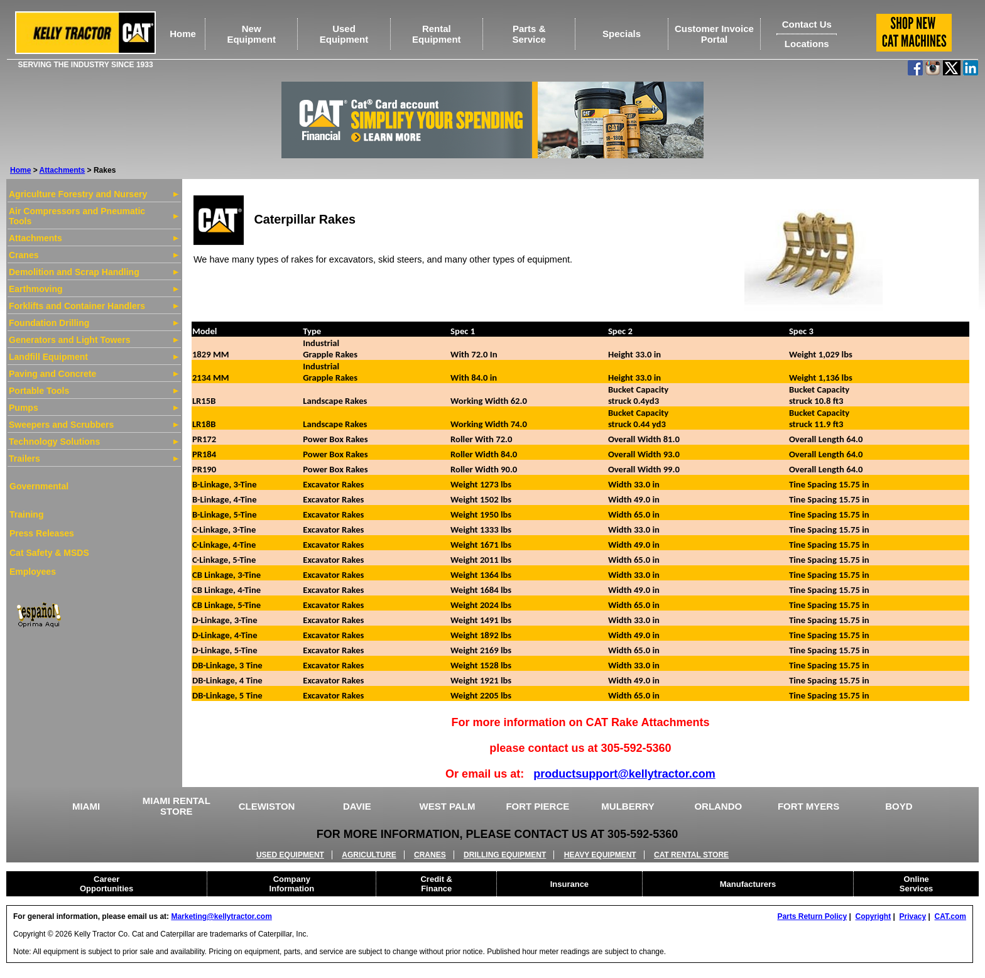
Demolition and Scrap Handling (74, 272)
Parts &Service (529, 34)
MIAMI (86, 806)
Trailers (24, 459)
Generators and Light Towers (69, 340)
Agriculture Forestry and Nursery (78, 194)
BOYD (898, 806)
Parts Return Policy (812, 916)
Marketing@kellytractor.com (221, 916)
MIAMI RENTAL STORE (176, 806)
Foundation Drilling (49, 323)
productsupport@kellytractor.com (624, 774)
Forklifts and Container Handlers (77, 306)
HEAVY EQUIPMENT (600, 854)
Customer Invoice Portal (714, 34)
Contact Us (807, 24)
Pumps (23, 408)
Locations (807, 43)
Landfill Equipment (48, 357)
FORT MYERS (808, 806)
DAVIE (357, 806)
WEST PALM (448, 806)
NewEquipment (251, 34)
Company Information (292, 883)
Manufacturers (748, 884)
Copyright (873, 916)
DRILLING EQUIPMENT (505, 854)
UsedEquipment (344, 34)
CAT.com (950, 916)
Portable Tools (39, 391)
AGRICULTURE (369, 854)
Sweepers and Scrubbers (61, 425)
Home (183, 33)
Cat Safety (30, 553)
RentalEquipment (436, 34)
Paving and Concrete (52, 374)
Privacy (913, 916)
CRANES (430, 854)
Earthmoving (36, 289)
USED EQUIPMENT (290, 854)
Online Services (916, 883)
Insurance (569, 884)
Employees (32, 572)
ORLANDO (718, 806)
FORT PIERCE (537, 806)
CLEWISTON (267, 806)
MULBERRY (627, 806)
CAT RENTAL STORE (691, 854)
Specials (621, 33)
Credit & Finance (436, 883)
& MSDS (70, 553)
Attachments (62, 170)
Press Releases (41, 533)
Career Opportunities (106, 883)
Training (26, 514)
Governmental (38, 486)
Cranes (23, 255)
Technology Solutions (54, 442)
